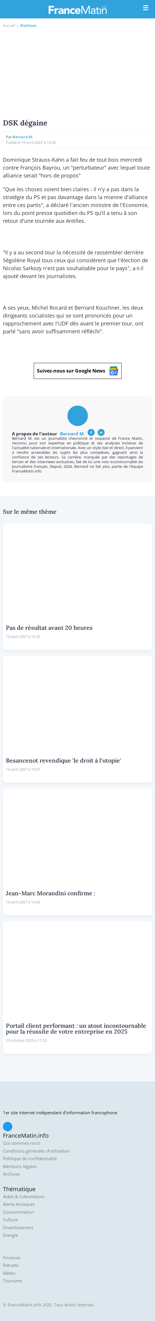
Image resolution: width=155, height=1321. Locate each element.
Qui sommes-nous (21, 1143)
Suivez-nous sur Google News (77, 371)
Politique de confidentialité (30, 1158)
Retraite (10, 1265)
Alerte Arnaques (19, 1204)
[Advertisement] (77, 72)
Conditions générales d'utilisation (36, 1151)
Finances (12, 1257)
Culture (10, 1219)
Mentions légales (20, 1166)
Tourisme (12, 1281)
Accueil (9, 25)
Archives (11, 1174)
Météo (9, 1273)
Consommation (18, 1212)
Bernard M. (23, 136)
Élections (28, 25)
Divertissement (18, 1227)
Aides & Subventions (23, 1196)
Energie (10, 1235)
